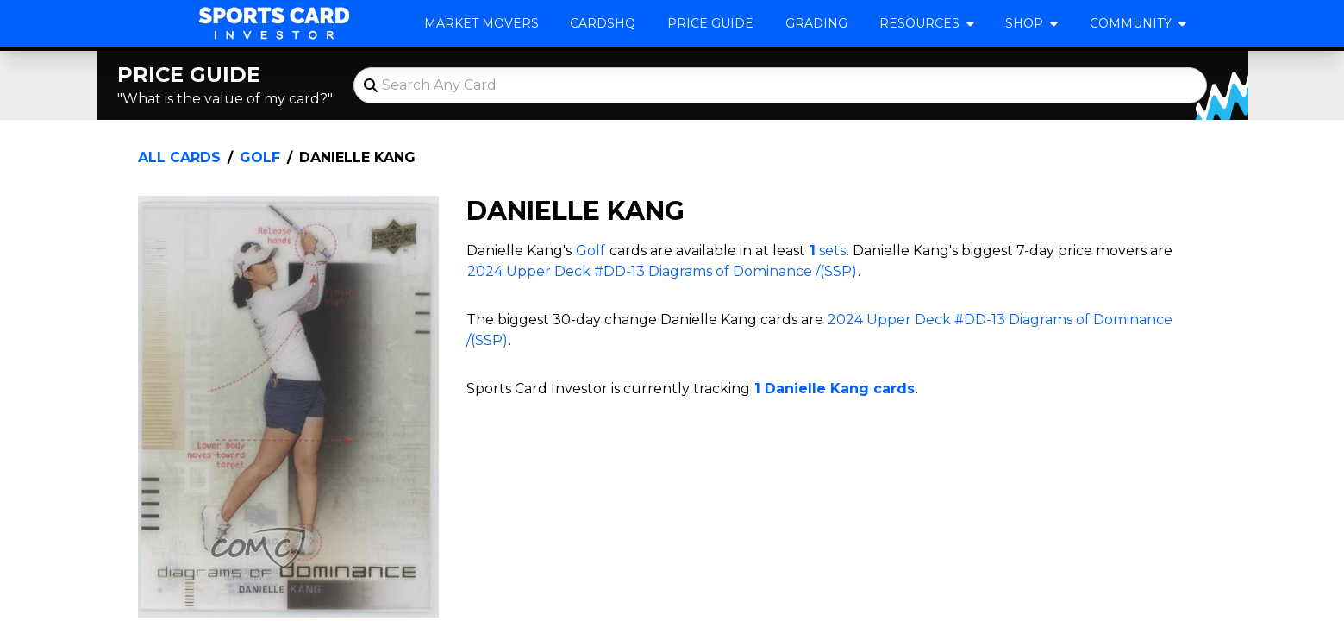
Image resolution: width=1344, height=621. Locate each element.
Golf (260, 157)
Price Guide (710, 23)
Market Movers (481, 23)
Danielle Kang (357, 157)
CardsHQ (602, 23)
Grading (816, 23)
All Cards (179, 157)
